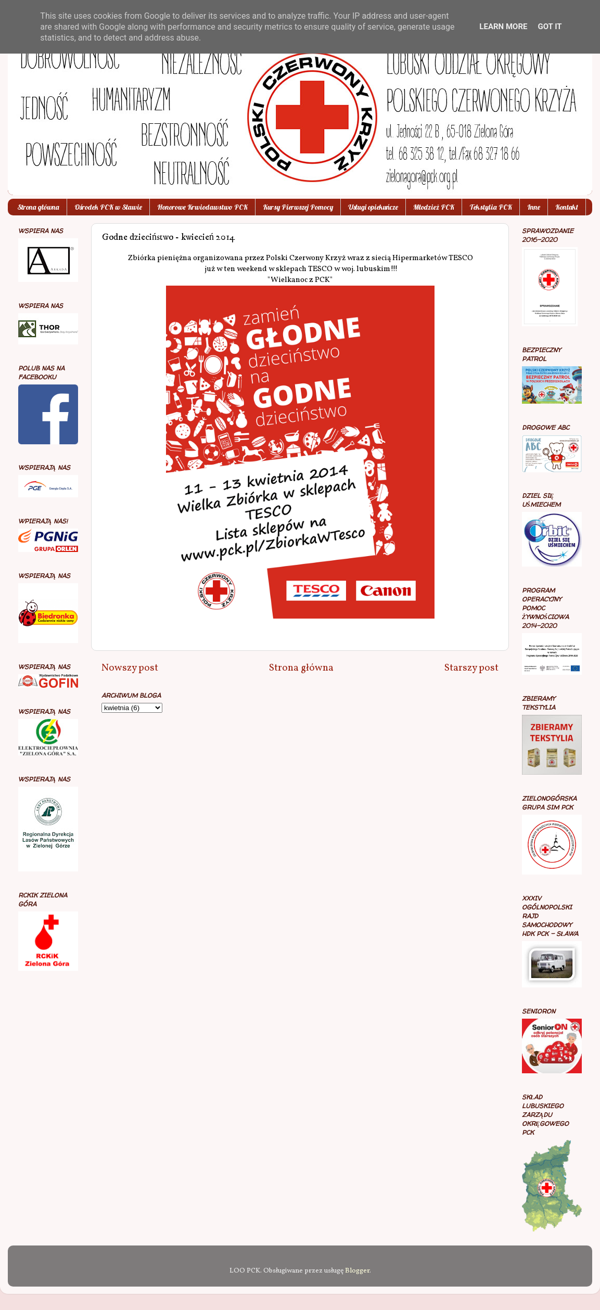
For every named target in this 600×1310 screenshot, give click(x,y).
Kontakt (566, 207)
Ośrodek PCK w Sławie (108, 207)
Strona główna (38, 207)
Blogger (357, 1271)
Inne (533, 207)
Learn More (503, 26)
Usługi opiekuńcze (373, 207)
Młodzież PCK (433, 207)
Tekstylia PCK (490, 207)
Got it (549, 26)
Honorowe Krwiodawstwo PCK (202, 207)
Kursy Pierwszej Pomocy (298, 207)
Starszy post (471, 668)
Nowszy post (129, 668)
